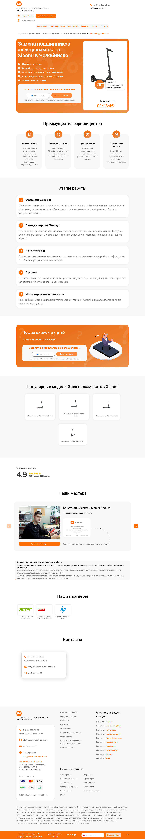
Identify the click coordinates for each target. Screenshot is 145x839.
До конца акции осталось (54, 835)
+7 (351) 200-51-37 (101, 5)
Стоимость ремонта (68, 712)
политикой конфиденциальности (66, 100)
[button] (136, 526)
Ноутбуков (88, 774)
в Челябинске (42, 8)
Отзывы (105, 26)
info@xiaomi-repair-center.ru (33, 740)
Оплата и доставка (68, 716)
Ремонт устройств (58, 26)
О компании (42, 26)
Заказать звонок (45, 16)
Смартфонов (65, 774)
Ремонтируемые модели (71, 732)
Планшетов (89, 787)
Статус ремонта (25, 16)
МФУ (62, 795)
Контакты (95, 26)
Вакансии (85, 26)
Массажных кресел (68, 787)
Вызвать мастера (39, 544)
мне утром (98, 8)
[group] (25, 611)
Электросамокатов (92, 791)
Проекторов (89, 778)
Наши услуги (66, 737)
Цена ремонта (73, 26)
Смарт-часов (66, 791)
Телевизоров (66, 782)
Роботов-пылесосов (68, 778)
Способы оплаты (67, 747)
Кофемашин (89, 782)
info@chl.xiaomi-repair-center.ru (39, 666)
